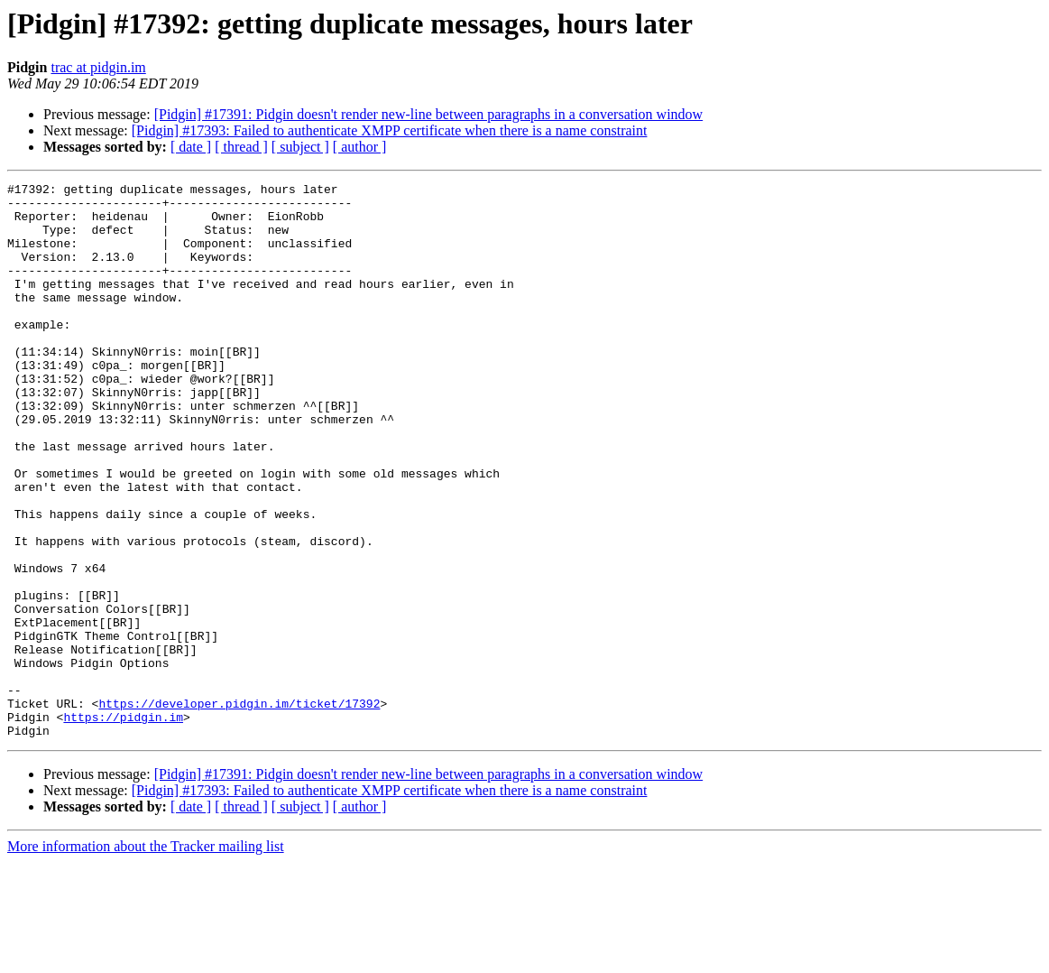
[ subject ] (300, 146)
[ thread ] (241, 146)
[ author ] (360, 146)
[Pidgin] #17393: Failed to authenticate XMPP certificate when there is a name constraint (390, 130)
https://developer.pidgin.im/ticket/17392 (239, 809)
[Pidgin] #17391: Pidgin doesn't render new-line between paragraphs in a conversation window (429, 114)
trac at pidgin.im (98, 67)
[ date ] (190, 146)
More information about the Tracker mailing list (145, 957)
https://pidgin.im (123, 825)
